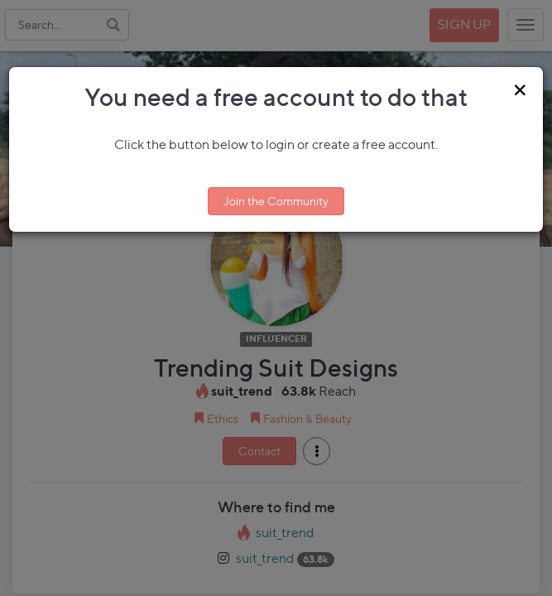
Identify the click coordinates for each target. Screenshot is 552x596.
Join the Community (276, 201)
